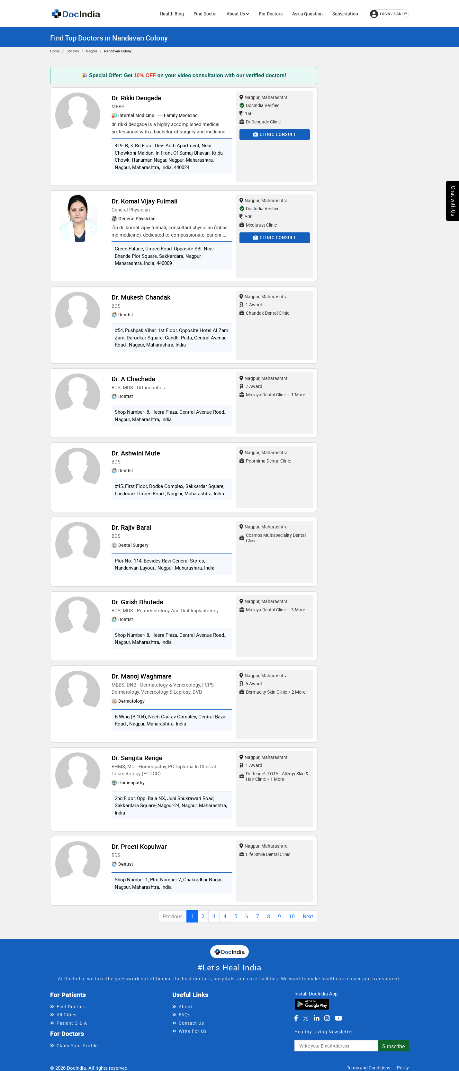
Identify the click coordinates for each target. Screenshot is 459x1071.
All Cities (66, 1015)
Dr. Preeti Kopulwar (139, 846)
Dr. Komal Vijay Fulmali (144, 201)
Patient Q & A (72, 1023)
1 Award (250, 305)
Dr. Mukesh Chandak (141, 297)
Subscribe (393, 1046)
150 (246, 113)
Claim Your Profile (77, 1045)
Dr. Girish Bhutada (137, 602)
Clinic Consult (274, 134)
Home (55, 51)
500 (246, 216)
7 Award (250, 386)
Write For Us (193, 1031)
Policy (403, 1068)
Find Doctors (71, 1007)
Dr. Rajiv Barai (131, 527)
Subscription (345, 14)
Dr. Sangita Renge (137, 757)
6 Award (250, 683)
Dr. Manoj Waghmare (142, 676)
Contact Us (191, 1023)
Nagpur (91, 51)
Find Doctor (205, 14)
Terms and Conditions (368, 1068)
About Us (238, 14)
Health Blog (172, 14)
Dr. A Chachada (133, 378)
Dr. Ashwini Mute (136, 453)
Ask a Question (307, 14)
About (186, 1007)
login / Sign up (388, 13)
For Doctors (271, 14)
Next (308, 916)
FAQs (185, 1015)
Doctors (73, 51)
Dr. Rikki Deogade (136, 98)
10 (292, 916)
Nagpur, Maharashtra (263, 97)
